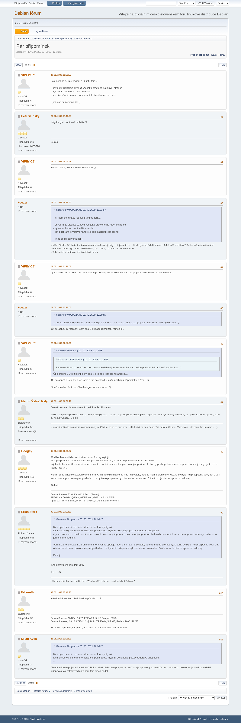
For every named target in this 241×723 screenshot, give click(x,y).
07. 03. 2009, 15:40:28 (61, 592)
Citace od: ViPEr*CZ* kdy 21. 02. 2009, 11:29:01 (81, 315)
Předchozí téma (199, 54)
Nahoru (20, 683)
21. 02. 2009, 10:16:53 (61, 202)
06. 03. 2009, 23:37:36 (61, 512)
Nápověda (193, 719)
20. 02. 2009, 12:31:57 (61, 75)
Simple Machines (37, 719)
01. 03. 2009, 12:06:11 (61, 401)
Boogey (26, 451)
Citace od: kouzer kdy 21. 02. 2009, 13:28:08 (79, 350)
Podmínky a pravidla (209, 719)
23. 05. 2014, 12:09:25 (61, 639)
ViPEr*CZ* (28, 75)
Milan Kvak (29, 638)
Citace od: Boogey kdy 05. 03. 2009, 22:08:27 (79, 519)
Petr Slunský (30, 116)
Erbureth (27, 592)
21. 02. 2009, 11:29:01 (61, 266)
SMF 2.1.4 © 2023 (20, 719)
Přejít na (173, 697)
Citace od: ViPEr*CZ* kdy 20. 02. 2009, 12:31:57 (81, 210)
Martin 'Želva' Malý (34, 401)
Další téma (218, 54)
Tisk (222, 65)
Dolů (18, 65)
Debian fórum (27, 13)
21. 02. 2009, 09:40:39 (61, 161)
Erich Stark (29, 511)
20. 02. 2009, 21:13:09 (61, 116)
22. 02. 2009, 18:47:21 (61, 343)
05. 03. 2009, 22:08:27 (61, 451)
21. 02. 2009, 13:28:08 (61, 307)
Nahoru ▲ (224, 719)
